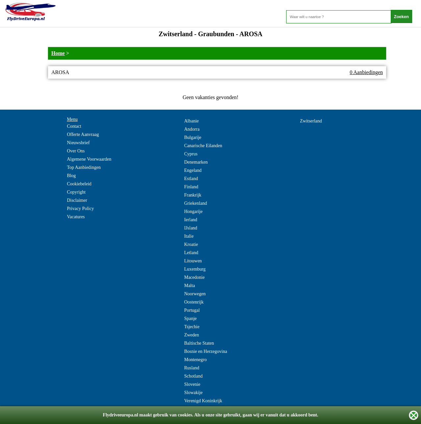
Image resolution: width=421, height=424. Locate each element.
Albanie (191, 121)
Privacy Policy (80, 208)
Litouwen (193, 260)
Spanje (190, 318)
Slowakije (193, 392)
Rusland (191, 367)
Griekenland (195, 203)
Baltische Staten (199, 343)
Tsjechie (191, 326)
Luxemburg (195, 269)
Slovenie (192, 384)
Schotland (193, 376)
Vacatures (76, 216)
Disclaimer (77, 200)
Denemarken (196, 162)
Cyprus (190, 153)
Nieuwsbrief (78, 142)
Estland (191, 178)
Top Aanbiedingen (84, 167)
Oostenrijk (194, 302)
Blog (71, 175)
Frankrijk (192, 195)
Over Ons (76, 150)
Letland (191, 252)
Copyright (76, 192)
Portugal (192, 310)
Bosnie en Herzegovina (205, 351)
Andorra (192, 129)
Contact (74, 126)
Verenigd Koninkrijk (203, 400)
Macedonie (194, 277)
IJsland (190, 227)
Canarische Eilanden (203, 145)
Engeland (193, 170)
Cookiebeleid (79, 183)
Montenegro (195, 359)
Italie (189, 236)
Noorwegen (195, 293)
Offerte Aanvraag (83, 134)
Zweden (191, 334)
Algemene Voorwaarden (89, 159)
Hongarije (193, 211)
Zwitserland (311, 121)
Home (58, 53)
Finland (191, 186)
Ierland (190, 219)
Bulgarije (192, 137)
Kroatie (191, 244)
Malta (189, 285)
